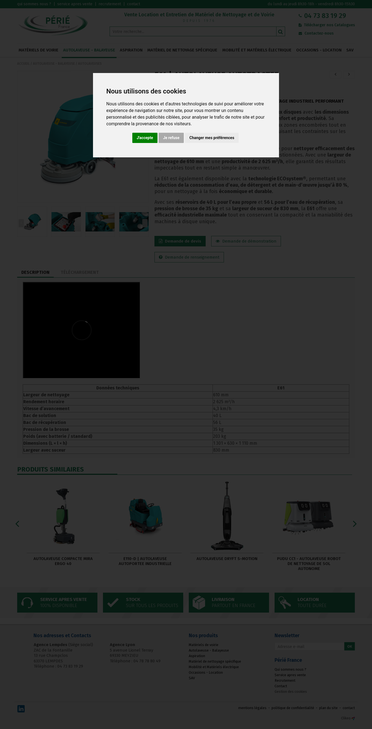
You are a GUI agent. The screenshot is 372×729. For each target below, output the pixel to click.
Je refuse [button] (171, 138)
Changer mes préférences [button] (211, 138)
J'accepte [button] (145, 138)
